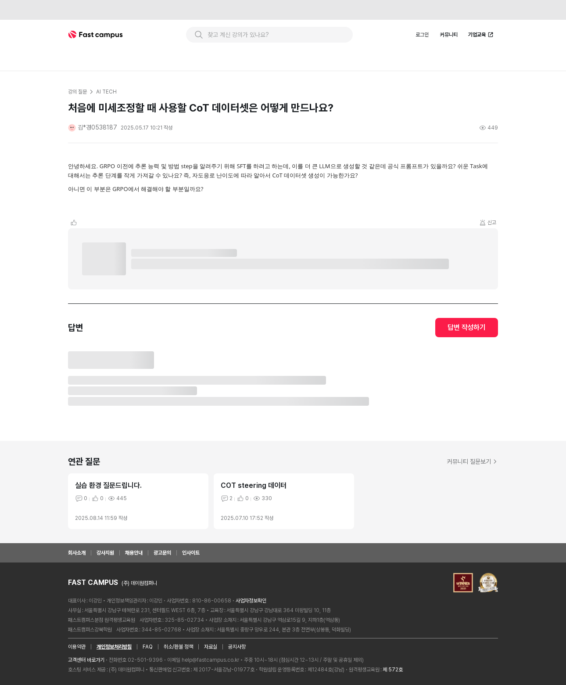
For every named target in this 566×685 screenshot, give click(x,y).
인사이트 (191, 553)
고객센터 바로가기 (86, 660)
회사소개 (77, 553)
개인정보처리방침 (114, 647)
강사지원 (105, 553)
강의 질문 (77, 92)
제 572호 (393, 670)
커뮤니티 (449, 35)
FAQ (148, 647)
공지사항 (237, 647)
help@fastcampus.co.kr (210, 660)
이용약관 (77, 647)
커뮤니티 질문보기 (472, 461)
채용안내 (134, 553)
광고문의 (162, 553)
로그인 (422, 35)
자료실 (210, 647)
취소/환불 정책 (178, 647)
